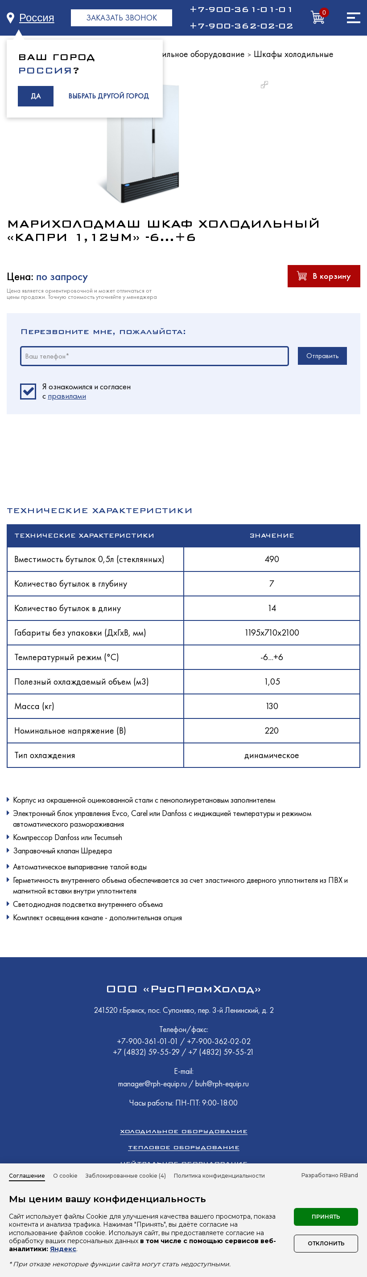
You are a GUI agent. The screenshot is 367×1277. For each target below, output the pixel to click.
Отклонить (326, 1243)
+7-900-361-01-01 (241, 9)
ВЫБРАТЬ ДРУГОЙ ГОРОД (108, 96)
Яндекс (63, 1249)
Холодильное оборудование (192, 54)
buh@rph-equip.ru (222, 1083)
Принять (326, 1216)
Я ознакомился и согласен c (86, 391)
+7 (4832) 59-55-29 (147, 1052)
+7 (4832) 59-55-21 (221, 1052)
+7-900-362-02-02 (241, 26)
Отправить (322, 355)
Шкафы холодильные (294, 54)
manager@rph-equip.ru (152, 1083)
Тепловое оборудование (183, 1147)
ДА (36, 96)
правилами (67, 395)
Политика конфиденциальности (219, 1175)
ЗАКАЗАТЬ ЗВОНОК (121, 17)
